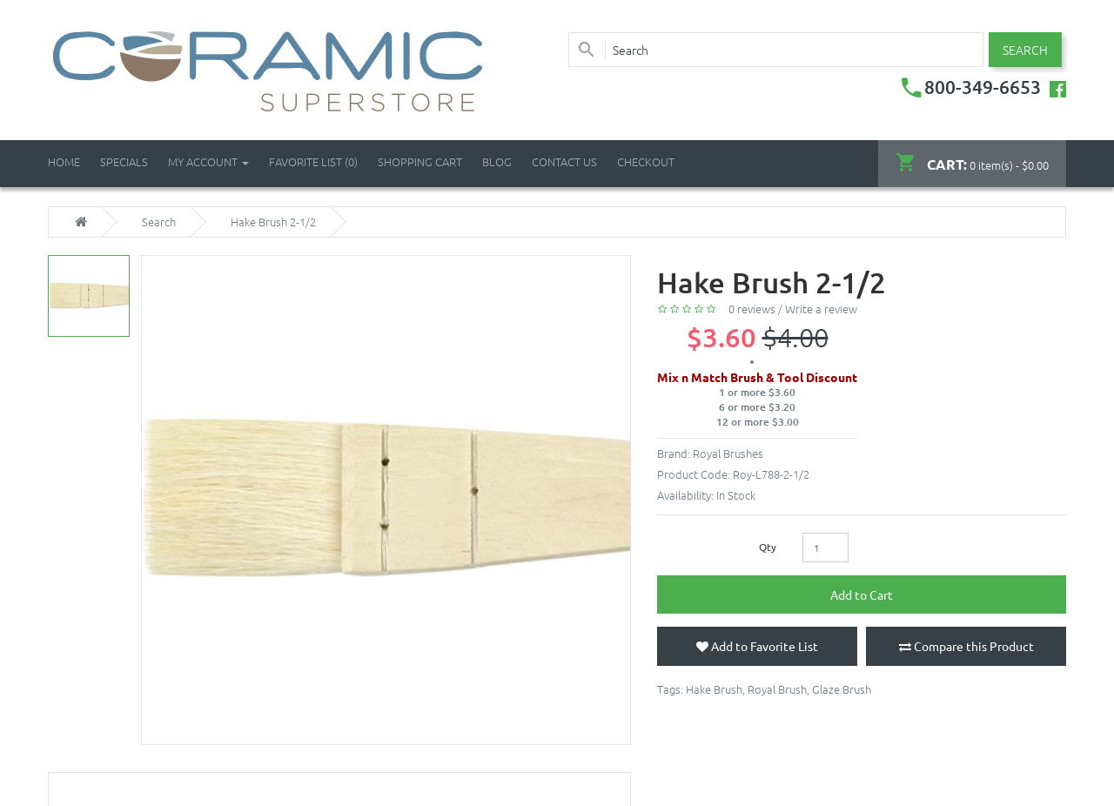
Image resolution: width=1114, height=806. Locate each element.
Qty (767, 547)
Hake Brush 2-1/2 (273, 222)
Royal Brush (777, 689)
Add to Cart (861, 594)
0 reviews (751, 308)
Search (159, 222)
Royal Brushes (728, 453)
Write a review (821, 308)
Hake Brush (714, 689)
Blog (497, 161)
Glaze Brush (841, 689)
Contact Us (564, 161)
